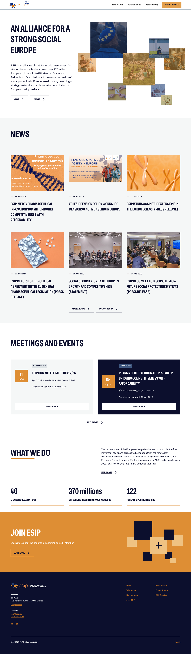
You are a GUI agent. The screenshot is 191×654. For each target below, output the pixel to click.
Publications (152, 4)
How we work (134, 4)
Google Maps (16, 605)
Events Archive (161, 590)
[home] (19, 4)
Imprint (177, 642)
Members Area (172, 4)
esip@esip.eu (16, 614)
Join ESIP (130, 600)
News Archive (161, 585)
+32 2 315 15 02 (17, 617)
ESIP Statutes (161, 595)
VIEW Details (52, 406)
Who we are (117, 4)
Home (128, 585)
